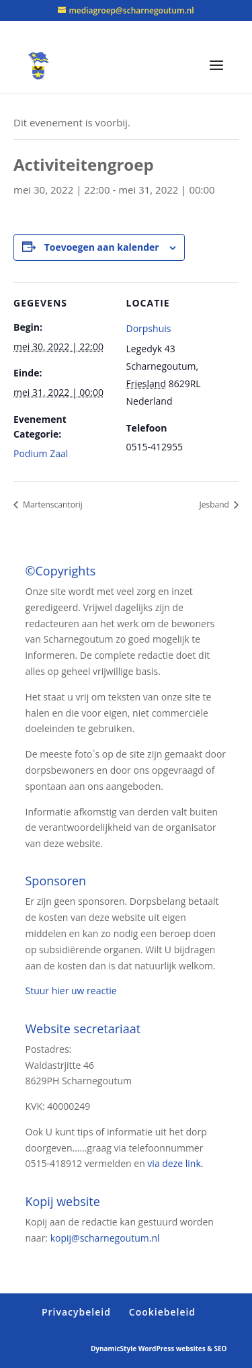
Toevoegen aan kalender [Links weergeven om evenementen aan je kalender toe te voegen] (101, 247)
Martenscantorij (52, 504)
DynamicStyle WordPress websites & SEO (159, 1348)
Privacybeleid (76, 1311)
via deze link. (175, 1163)
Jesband (215, 504)
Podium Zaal (40, 453)
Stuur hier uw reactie (71, 990)
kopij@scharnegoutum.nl (105, 1238)
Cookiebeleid (162, 1311)
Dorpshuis (148, 328)
